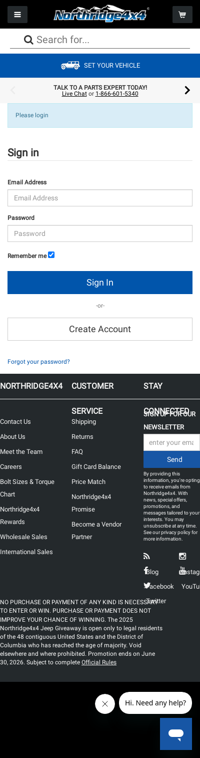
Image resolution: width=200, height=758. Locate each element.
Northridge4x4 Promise (91, 503)
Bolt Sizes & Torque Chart (27, 488)
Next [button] (187, 90)
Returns (83, 436)
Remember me (27, 256)
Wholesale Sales (24, 537)
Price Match (89, 481)
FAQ (77, 451)
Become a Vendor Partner (97, 531)
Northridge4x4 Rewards (20, 516)
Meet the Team (21, 451)
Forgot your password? (39, 361)
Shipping (84, 421)
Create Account (100, 329)
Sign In (100, 282)
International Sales (26, 552)
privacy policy (175, 532)
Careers (11, 466)
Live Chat (74, 93)
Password (21, 217)
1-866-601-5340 (117, 93)
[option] (100, 90)
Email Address (27, 182)
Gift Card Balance (96, 466)
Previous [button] (12, 90)
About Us (13, 436)
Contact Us (15, 421)
